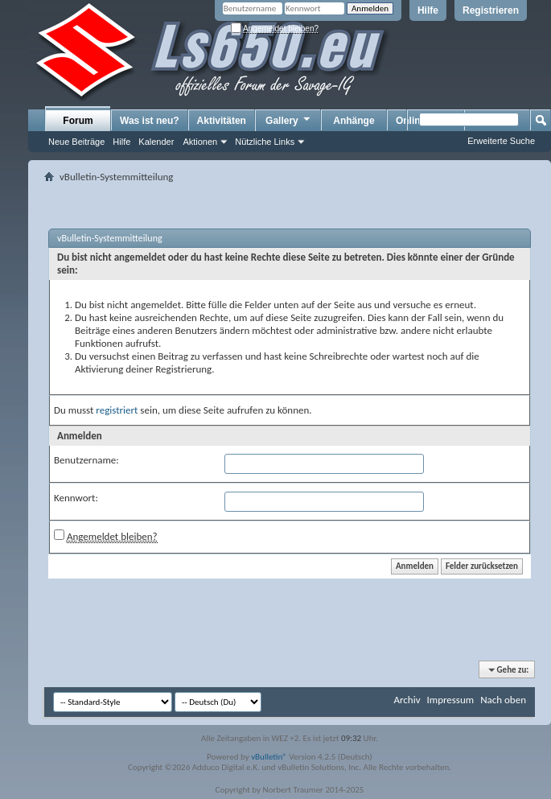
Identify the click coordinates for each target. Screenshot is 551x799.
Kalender (156, 141)
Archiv (406, 700)
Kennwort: (76, 498)
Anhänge (353, 120)
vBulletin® (269, 757)
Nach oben (503, 700)
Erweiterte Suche (501, 141)
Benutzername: (86, 460)
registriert (117, 410)
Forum (78, 120)
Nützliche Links (264, 141)
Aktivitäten (221, 120)
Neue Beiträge (76, 141)
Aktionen (200, 141)
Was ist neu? (149, 120)
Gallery (288, 120)
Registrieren (491, 10)
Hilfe (427, 10)
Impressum (450, 700)
